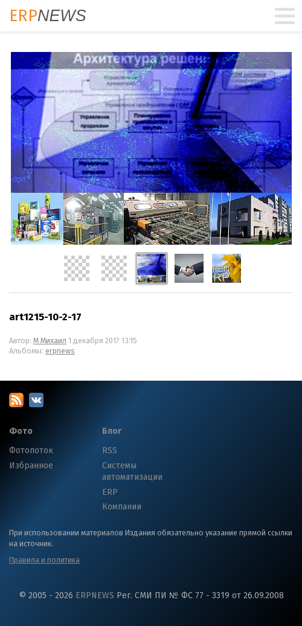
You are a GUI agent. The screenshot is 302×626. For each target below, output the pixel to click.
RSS (109, 450)
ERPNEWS (95, 595)
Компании (121, 507)
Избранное (31, 465)
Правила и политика (44, 559)
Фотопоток (31, 450)
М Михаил (49, 340)
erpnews (60, 350)
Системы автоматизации (132, 471)
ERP (110, 492)
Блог (111, 431)
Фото (21, 431)
